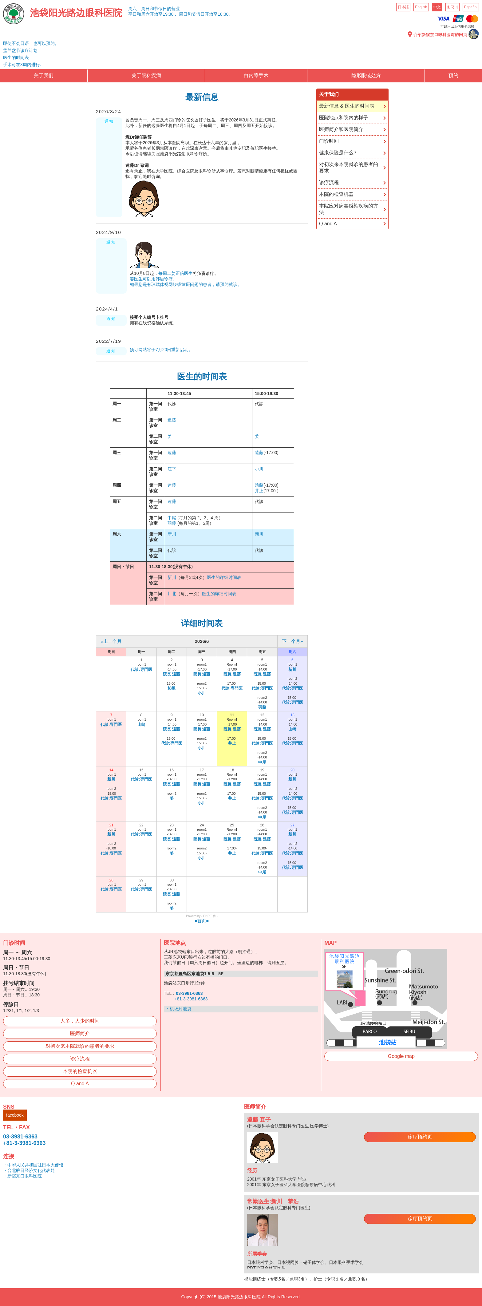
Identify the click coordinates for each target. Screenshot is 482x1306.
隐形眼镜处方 (366, 75)
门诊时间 (329, 141)
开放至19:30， (164, 14)
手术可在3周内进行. (22, 64)
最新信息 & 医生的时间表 (346, 106)
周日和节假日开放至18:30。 (206, 14)
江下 (172, 468)
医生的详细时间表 (224, 577)
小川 (259, 468)
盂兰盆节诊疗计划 (20, 50)
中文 (437, 7)
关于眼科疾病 (146, 75)
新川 (172, 534)
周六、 (134, 8)
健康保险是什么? (337, 152)
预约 (453, 75)
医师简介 (80, 1033)
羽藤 (172, 523)
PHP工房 (209, 916)
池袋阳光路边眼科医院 (76, 13)
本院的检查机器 (336, 194)
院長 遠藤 (171, 674)
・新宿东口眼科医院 (22, 1175)
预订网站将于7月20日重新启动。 (161, 349)
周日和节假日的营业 (160, 8)
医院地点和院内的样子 (343, 117)
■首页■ (202, 920)
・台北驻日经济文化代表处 (29, 1170)
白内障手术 (256, 75)
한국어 (452, 7)
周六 (145, 14)
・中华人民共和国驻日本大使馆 (33, 1164)
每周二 (164, 273)
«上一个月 (111, 641)
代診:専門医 (141, 669)
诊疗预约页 (420, 1136)
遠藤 (172, 420)
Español (470, 7)
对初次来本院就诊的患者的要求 (348, 167)
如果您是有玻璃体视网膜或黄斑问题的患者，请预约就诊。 (186, 284)
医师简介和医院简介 (341, 129)
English (421, 7)
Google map (401, 1056)
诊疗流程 (329, 182)
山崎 (141, 724)
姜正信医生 (182, 273)
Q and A (328, 223)
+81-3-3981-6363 (191, 998)
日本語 (403, 7)
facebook (15, 1115)
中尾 (172, 517)
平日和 (134, 14)
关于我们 (43, 75)
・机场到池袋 (178, 1008)
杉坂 (172, 688)
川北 (172, 593)
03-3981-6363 (20, 1137)
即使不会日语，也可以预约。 (31, 43)
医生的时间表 (16, 57)
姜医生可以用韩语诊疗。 (153, 278)
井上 (259, 490)
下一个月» (292, 641)
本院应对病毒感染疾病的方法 (348, 209)
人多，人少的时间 (80, 1020)
